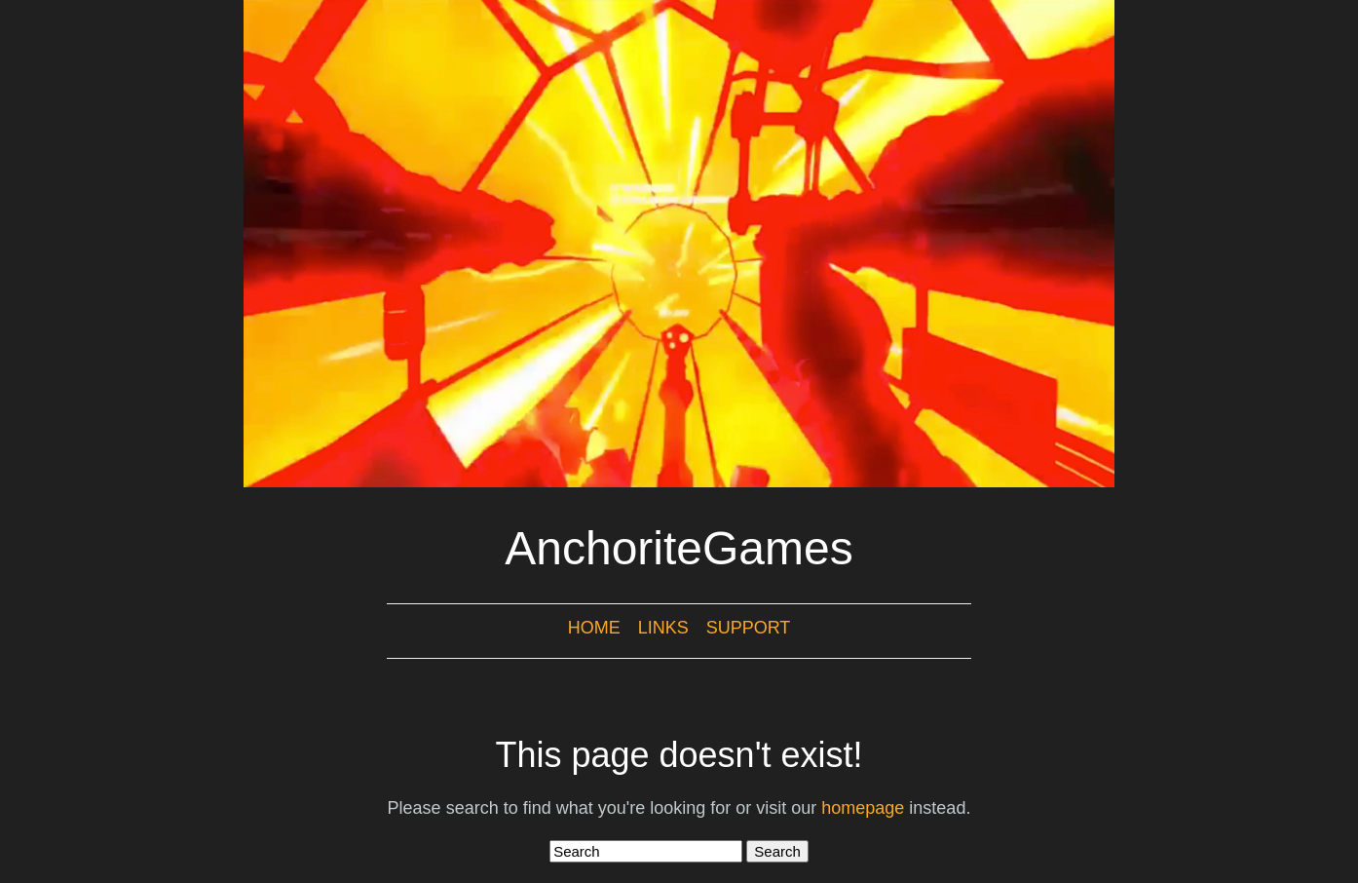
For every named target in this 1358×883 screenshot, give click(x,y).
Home (594, 627)
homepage (862, 808)
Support (748, 627)
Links (663, 627)
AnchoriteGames (679, 548)
